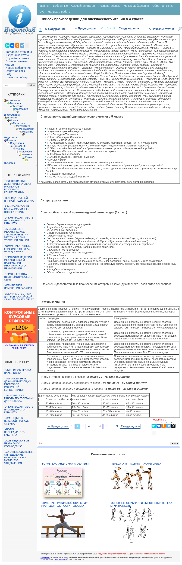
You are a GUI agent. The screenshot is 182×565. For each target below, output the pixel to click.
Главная (44, 5)
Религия (11, 140)
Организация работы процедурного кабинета (19, 220)
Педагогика (10, 137)
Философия (25, 151)
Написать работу (16, 77)
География (22, 109)
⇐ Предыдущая (85, 28)
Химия (28, 157)
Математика (23, 126)
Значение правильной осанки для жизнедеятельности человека (65, 504)
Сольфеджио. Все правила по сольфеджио (16, 443)
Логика (14, 120)
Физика (20, 148)
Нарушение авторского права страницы (114, 554)
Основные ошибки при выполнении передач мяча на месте (142, 504)
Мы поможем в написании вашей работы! (148, 554)
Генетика (18, 106)
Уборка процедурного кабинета (14, 432)
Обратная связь (15, 70)
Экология (9, 163)
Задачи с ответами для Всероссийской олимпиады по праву (19, 296)
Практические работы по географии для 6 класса (19, 398)
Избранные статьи (17, 55)
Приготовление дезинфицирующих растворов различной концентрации (17, 187)
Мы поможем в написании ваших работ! (19, 346)
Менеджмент (26, 128)
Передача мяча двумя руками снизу (136, 463)
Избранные (60, 5)
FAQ (8, 74)
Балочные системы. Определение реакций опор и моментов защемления (18, 457)
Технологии (19, 146)
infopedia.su (45, 557)
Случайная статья (17, 58)
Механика (27, 131)
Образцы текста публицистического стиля (18, 277)
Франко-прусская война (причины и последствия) (16, 209)
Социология (17, 143)
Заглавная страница (18, 51)
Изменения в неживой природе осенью (16, 421)
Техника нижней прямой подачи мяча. (19, 199)
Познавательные (109, 5)
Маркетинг (19, 123)
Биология (15, 103)
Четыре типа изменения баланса (18, 287)
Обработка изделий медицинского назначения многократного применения (18, 263)
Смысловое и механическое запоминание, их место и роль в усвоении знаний (16, 235)
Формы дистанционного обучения (66, 463)
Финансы (27, 154)
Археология (13, 100)
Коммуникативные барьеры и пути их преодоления (17, 248)
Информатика (12, 114)
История (12, 117)
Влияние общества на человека (17, 371)
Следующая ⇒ (129, 28)
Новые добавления (18, 67)
